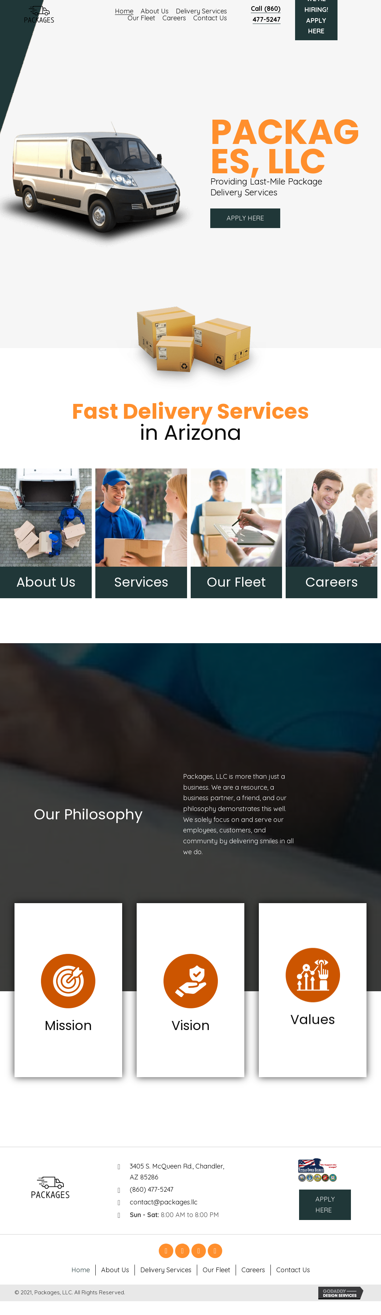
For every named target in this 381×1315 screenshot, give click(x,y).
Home (80, 1270)
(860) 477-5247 (151, 1189)
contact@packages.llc (164, 1202)
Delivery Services (165, 1270)
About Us (115, 1270)
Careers (253, 1270)
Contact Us (293, 1270)
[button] (245, 218)
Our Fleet (216, 1270)
